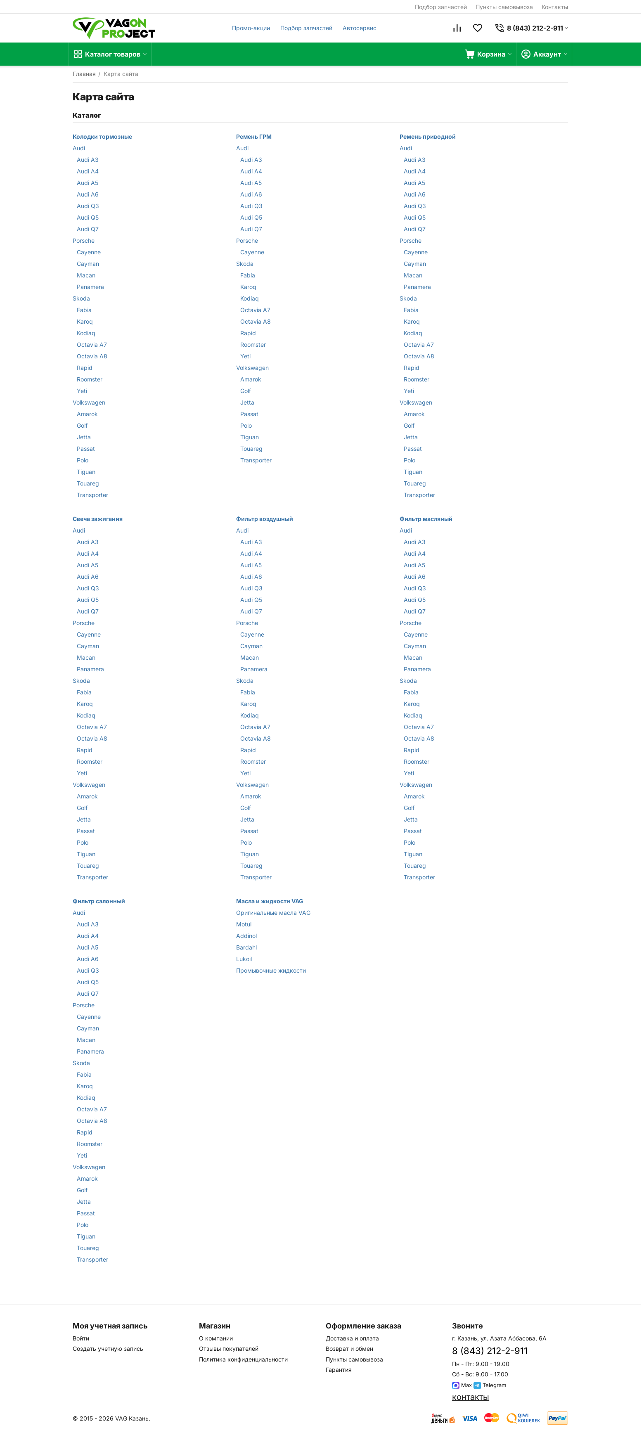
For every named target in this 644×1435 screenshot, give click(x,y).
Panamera (90, 286)
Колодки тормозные (102, 136)
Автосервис (359, 27)
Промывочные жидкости (271, 970)
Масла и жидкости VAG (269, 901)
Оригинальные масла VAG (273, 912)
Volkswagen (89, 402)
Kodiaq (86, 332)
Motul (243, 924)
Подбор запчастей (441, 6)
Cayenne (89, 252)
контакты (470, 1397)
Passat (86, 448)
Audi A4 (88, 171)
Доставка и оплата (352, 1338)
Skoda (81, 298)
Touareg (88, 483)
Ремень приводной (428, 136)
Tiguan (86, 471)
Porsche (84, 240)
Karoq (85, 321)
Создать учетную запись (108, 1348)
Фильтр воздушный (264, 518)
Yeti (82, 390)
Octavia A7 (92, 344)
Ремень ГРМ (254, 136)
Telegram (490, 1385)
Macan (86, 275)
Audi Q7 (88, 228)
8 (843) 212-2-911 (490, 1350)
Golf (82, 425)
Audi (79, 148)
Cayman (88, 263)
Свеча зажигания (98, 518)
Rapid (84, 367)
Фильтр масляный (426, 518)
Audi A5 (87, 182)
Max (462, 1385)
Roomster (89, 379)
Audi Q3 (88, 205)
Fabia (84, 309)
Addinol (246, 935)
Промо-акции (251, 27)
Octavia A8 (92, 356)
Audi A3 (88, 159)
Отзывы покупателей (228, 1348)
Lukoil (244, 958)
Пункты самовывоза (504, 6)
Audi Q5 (88, 217)
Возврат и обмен (349, 1348)
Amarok (87, 413)
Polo (82, 460)
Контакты (555, 6)
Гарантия (339, 1369)
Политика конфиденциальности (243, 1359)
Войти (81, 1338)
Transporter (92, 494)
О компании (216, 1338)
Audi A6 (88, 194)
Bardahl (246, 947)
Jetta (84, 436)
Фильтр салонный (99, 901)
